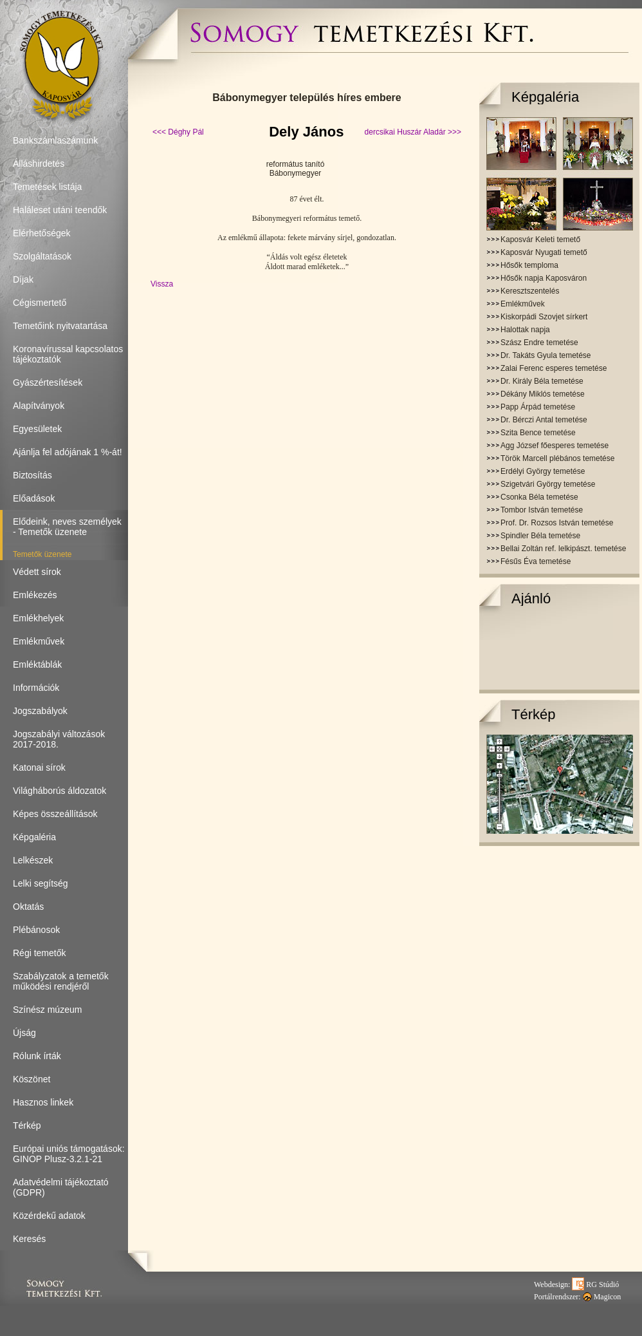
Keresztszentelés (529, 291)
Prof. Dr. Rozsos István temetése (556, 522)
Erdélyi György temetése (542, 471)
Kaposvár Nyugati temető (543, 252)
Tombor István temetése (541, 509)
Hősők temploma (529, 265)
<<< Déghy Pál (178, 131)
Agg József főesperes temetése (554, 445)
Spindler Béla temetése (540, 535)
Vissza (162, 283)
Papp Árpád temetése (537, 406)
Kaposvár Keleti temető (540, 239)
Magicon (602, 1296)
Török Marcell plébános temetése (557, 458)
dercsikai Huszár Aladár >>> (413, 131)
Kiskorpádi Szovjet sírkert (543, 316)
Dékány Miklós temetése (542, 394)
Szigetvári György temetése (547, 484)
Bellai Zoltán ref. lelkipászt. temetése (563, 548)
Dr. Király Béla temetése (541, 381)
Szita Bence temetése (538, 432)
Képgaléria (545, 97)
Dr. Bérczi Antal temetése (543, 419)
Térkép (533, 714)
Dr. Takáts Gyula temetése (545, 355)
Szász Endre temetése (539, 342)
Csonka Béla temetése (539, 497)
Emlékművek (522, 303)
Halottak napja (525, 329)
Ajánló (531, 598)
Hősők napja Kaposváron (543, 278)
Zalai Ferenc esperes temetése (553, 368)
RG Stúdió (595, 1284)
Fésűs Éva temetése (535, 561)
